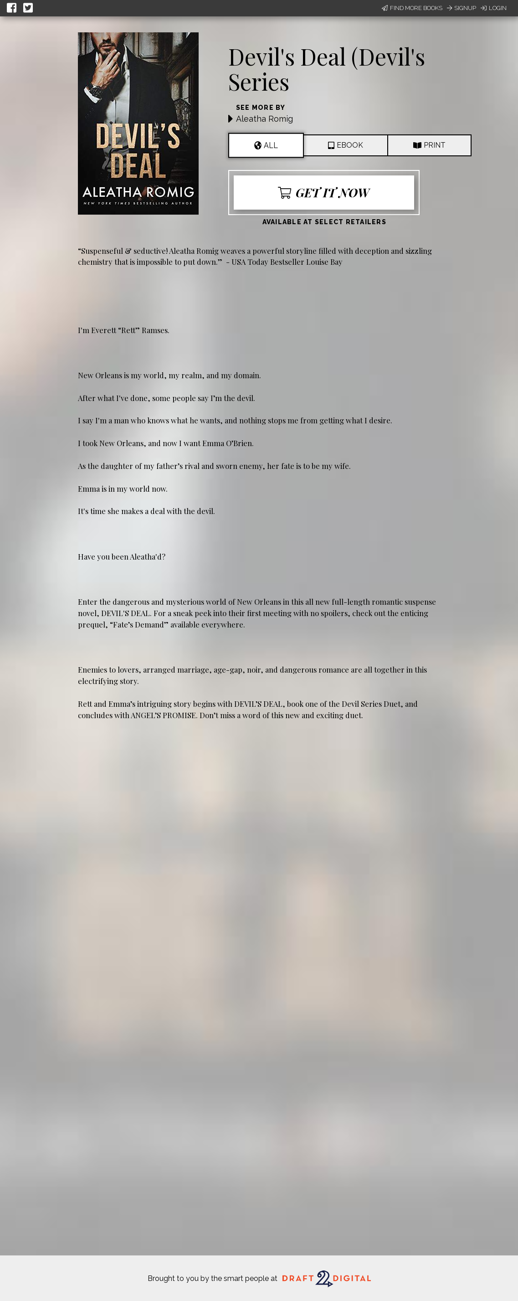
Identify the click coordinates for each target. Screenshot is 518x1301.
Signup (461, 8)
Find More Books (412, 8)
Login (494, 8)
